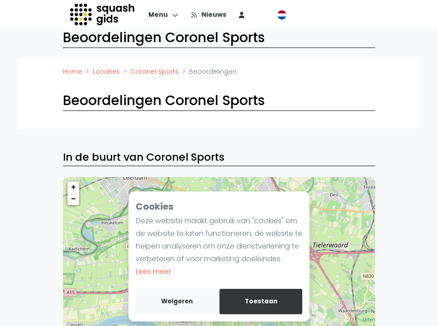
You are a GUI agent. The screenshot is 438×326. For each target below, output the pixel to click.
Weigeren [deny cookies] (177, 301)
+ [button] (73, 187)
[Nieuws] (208, 14)
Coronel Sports (154, 71)
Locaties (106, 71)
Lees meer (153, 271)
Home (72, 71)
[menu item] (242, 14)
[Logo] (103, 14)
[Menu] (163, 14)
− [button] (73, 199)
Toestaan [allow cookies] (261, 301)
